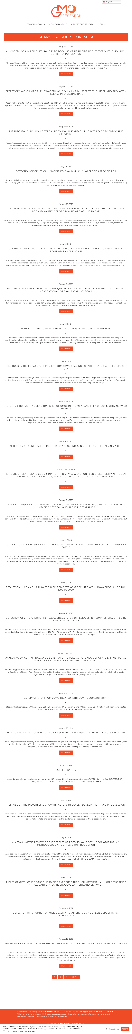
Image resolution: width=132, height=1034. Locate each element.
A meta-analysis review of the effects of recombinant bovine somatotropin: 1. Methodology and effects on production (66, 855)
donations (56, 1014)
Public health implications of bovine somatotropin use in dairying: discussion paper (66, 744)
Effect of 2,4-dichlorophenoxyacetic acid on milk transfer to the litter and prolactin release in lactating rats (66, 97)
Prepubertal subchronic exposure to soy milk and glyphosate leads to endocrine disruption (66, 137)
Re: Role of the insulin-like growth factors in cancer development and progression (66, 816)
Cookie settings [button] (112, 1029)
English (107, 1)
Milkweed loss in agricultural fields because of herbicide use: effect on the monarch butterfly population (66, 56)
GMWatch (109, 1012)
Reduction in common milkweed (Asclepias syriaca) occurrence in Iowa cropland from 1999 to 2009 (66, 598)
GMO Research (65, 1023)
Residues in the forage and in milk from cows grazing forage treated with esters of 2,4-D (66, 375)
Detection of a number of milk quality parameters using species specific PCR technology (66, 927)
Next (74, 993)
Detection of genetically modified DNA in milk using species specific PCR (66, 176)
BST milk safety (66, 781)
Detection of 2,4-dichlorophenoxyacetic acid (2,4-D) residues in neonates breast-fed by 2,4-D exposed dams (66, 629)
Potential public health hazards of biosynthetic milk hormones (66, 335)
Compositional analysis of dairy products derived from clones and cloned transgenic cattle (66, 555)
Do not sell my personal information (22, 1031)
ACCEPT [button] (125, 1029)
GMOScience (97, 1012)
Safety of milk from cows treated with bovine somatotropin (66, 709)
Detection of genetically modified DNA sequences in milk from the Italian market (66, 454)
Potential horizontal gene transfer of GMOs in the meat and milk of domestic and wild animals (66, 415)
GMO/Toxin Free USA (45, 1012)
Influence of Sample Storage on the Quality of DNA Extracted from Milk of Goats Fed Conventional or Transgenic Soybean (66, 296)
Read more (67, 78)
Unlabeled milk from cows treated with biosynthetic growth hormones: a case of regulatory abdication (66, 256)
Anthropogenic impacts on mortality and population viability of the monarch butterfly (66, 958)
